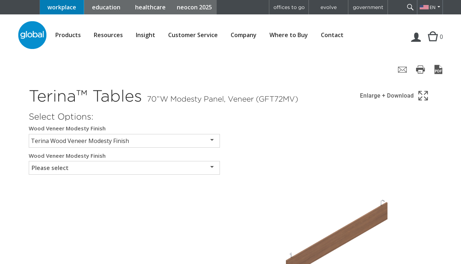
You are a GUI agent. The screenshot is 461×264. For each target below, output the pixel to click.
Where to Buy (288, 35)
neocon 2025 (194, 7)
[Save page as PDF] (438, 70)
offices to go (289, 7)
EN (432, 7)
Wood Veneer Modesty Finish (67, 128)
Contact (332, 35)
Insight (145, 35)
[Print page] (420, 70)
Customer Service (193, 35)
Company (244, 35)
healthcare (150, 7)
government (368, 7)
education (106, 7)
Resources (108, 35)
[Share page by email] (402, 70)
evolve (329, 7)
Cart (432, 44)
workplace (61, 7)
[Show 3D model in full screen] (394, 95)
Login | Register (416, 44)
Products (68, 35)
